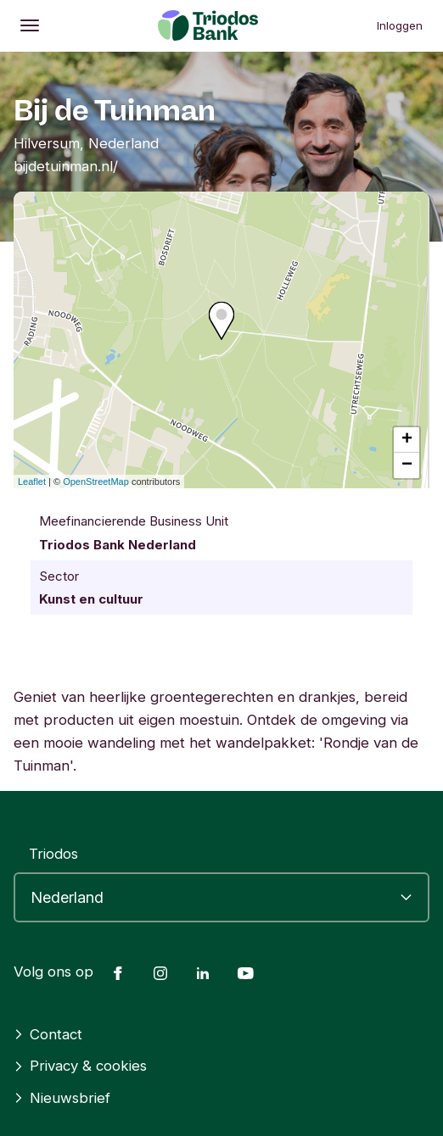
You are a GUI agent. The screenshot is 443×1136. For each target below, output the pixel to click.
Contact (48, 1034)
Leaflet (32, 481)
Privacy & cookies (80, 1065)
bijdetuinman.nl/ (66, 166)
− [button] (406, 465)
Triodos (53, 853)
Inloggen (400, 25)
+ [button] (406, 440)
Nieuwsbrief (62, 1097)
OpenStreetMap (96, 481)
